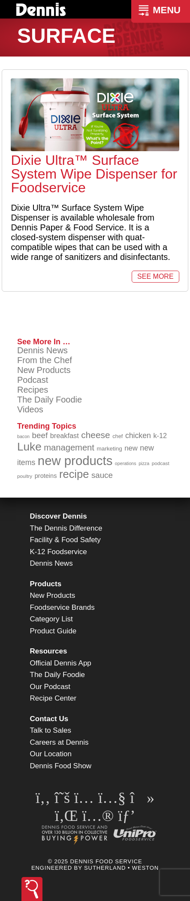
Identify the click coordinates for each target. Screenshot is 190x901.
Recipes (32, 389)
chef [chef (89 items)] (117, 436)
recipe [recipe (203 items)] (74, 474)
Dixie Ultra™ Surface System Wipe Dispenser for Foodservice (94, 173)
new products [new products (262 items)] (75, 460)
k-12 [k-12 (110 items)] (160, 435)
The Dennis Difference (66, 528)
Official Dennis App (60, 663)
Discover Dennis (58, 516)
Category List (51, 619)
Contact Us (49, 719)
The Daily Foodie (49, 399)
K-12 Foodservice (58, 552)
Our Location (51, 754)
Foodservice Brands (62, 607)
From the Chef (44, 360)
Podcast (32, 380)
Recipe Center (53, 698)
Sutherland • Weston (121, 868)
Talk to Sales (50, 730)
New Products (44, 370)
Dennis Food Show (61, 766)
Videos (30, 409)
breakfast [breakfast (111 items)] (64, 435)
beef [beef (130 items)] (40, 435)
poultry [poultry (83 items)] (24, 476)
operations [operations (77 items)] (125, 463)
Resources (48, 651)
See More (155, 276)
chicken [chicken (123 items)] (138, 435)
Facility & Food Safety (65, 540)
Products (46, 584)
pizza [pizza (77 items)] (144, 463)
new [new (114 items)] (131, 448)
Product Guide (53, 631)
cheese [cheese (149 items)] (95, 435)
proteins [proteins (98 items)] (46, 475)
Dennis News (42, 350)
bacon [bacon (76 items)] (23, 436)
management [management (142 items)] (69, 447)
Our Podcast (50, 687)
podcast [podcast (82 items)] (160, 463)
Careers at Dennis (59, 742)
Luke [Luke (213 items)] (29, 446)
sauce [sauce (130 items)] (102, 475)
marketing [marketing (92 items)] (109, 448)
